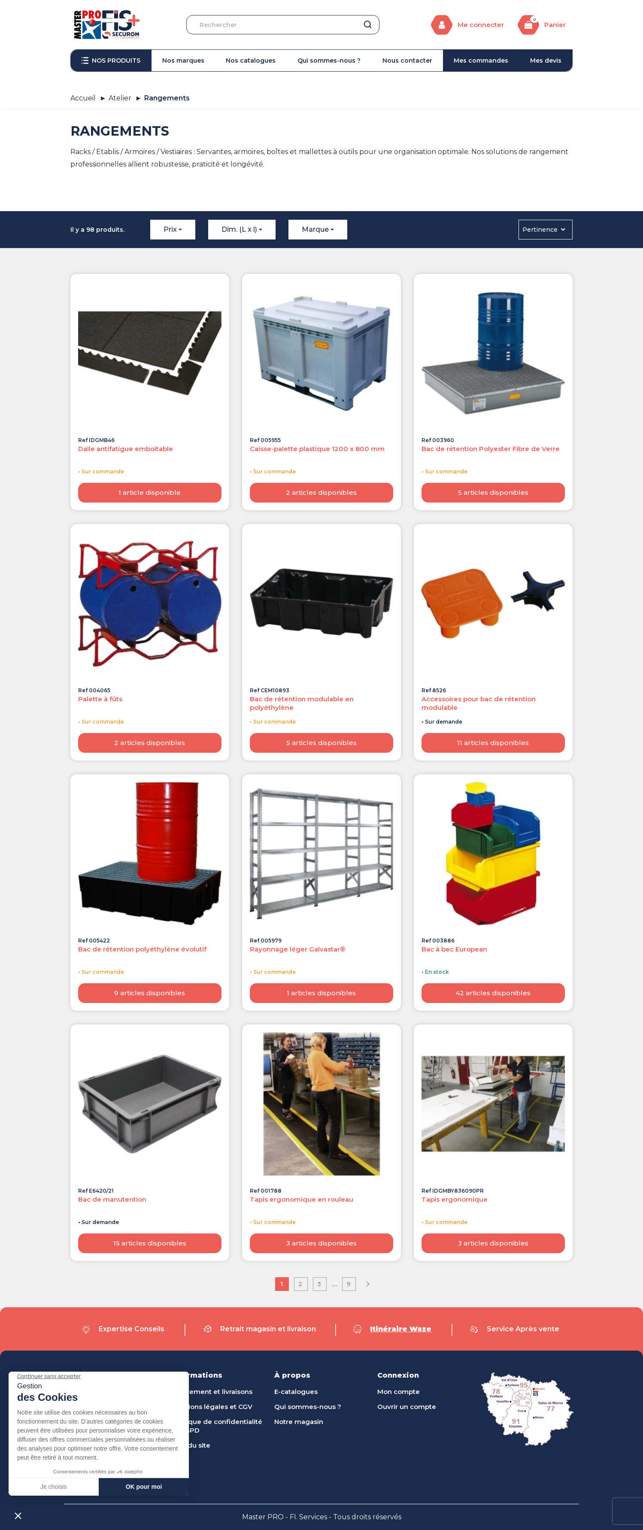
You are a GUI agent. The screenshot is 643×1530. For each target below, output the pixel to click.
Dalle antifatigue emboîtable (125, 449)
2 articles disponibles (321, 492)
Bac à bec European (454, 949)
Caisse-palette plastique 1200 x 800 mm (317, 449)
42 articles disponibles (493, 993)
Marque (315, 229)
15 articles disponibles (149, 1243)
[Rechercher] (282, 24)
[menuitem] (111, 60)
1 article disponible (149, 492)
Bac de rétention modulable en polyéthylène (302, 703)
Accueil (83, 98)
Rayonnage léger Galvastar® (298, 949)
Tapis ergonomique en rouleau (301, 1199)
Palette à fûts (100, 699)
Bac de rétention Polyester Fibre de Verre (491, 449)
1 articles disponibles (321, 993)
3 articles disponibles (321, 1243)
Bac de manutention (112, 1199)
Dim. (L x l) (239, 229)
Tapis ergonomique (455, 1199)
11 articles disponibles (493, 743)
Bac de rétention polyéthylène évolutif (142, 949)
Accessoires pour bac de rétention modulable (479, 703)
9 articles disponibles (149, 993)
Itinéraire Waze (400, 1329)
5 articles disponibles (493, 492)
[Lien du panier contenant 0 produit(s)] (542, 24)
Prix (170, 229)
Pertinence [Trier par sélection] (544, 229)
